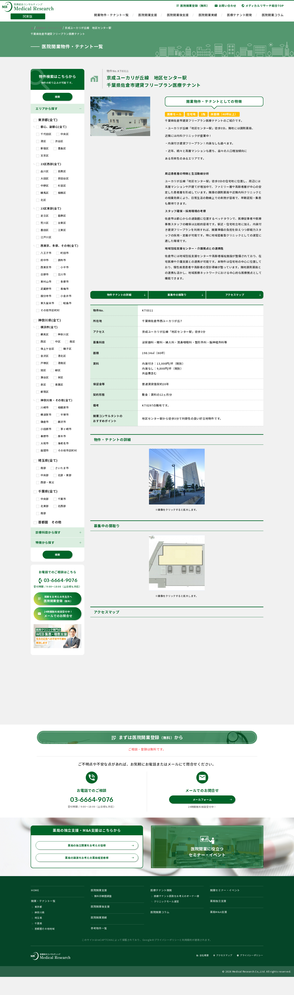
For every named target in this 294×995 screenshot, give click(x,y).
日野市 (42, 274)
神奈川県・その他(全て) (54, 400)
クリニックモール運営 (166, 915)
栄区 (58, 377)
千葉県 (38, 939)
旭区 (41, 370)
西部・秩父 (45, 482)
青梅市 (62, 289)
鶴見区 (42, 334)
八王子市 (44, 253)
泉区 (41, 384)
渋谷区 (57, 141)
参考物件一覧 (100, 945)
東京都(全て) (46, 119)
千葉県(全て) (46, 491)
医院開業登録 (55, 599)
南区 (70, 341)
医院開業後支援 (178, 17)
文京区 (42, 155)
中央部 (42, 475)
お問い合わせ (225, 8)
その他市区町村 (48, 310)
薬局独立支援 (219, 915)
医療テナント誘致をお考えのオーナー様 (177, 909)
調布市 (60, 260)
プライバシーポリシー (167, 957)
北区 (41, 200)
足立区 (42, 215)
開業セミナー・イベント (227, 902)
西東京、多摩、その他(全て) (57, 246)
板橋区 (60, 193)
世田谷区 (61, 178)
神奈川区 (61, 334)
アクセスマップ (242, 295)
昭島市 (65, 303)
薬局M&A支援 (220, 927)
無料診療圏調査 (103, 909)
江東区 (60, 230)
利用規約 (187, 957)
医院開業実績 (208, 17)
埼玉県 (38, 933)
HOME (36, 902)
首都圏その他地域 (45, 945)
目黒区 (60, 171)
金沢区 (42, 356)
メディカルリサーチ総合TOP (262, 8)
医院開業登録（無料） (193, 8)
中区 (55, 341)
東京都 (38, 921)
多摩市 (62, 281)
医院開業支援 (147, 17)
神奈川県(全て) (47, 320)
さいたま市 (60, 468)
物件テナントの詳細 (125, 295)
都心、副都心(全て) (51, 127)
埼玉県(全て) (46, 460)
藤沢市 (60, 422)
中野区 (42, 185)
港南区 (60, 363)
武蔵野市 (44, 289)
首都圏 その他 (47, 522)
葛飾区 (60, 215)
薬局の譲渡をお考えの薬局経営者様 (97, 869)
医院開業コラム (273, 17)
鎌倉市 (42, 422)
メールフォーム (211, 809)
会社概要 (192, 972)
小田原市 (44, 429)
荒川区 (42, 223)
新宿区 (42, 148)
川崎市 (42, 407)
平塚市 (62, 414)
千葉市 (60, 499)
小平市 (62, 267)
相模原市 (61, 407)
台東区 (60, 223)
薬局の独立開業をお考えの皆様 (98, 855)
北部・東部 (63, 475)
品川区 (42, 171)
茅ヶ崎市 (64, 429)
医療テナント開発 (239, 17)
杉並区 (60, 185)
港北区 (60, 356)
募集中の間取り (185, 295)
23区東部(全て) (48, 208)
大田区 (42, 178)
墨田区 (42, 230)
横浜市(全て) (47, 327)
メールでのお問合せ (55, 614)
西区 (41, 341)
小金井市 (64, 296)
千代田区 (44, 134)
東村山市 (44, 281)
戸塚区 (42, 363)
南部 (41, 468)
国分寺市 (44, 296)
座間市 (42, 450)
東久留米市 (45, 303)
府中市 (42, 260)
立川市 (60, 274)
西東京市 (44, 267)
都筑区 (42, 392)
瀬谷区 (42, 377)
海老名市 (61, 443)
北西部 (60, 506)
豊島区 (60, 148)
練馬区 (42, 193)
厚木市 (60, 436)
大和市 (42, 443)
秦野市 (42, 436)
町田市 (62, 253)
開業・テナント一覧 (45, 915)
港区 (41, 141)
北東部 (42, 506)
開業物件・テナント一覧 (111, 17)
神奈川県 (40, 927)
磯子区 (65, 349)
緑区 (55, 370)
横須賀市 (44, 414)
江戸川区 (44, 237)
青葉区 (57, 384)
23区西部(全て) (48, 164)
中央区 (62, 134)
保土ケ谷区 (45, 349)
